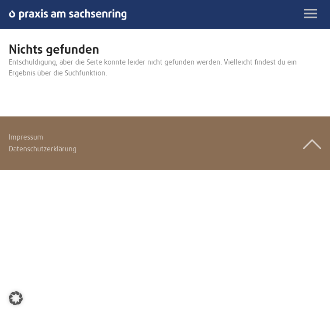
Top (312, 144)
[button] (15, 298)
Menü (310, 13)
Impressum (26, 137)
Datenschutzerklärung (42, 149)
